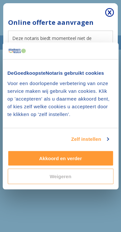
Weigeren (60, 176)
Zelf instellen (86, 139)
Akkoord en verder (60, 158)
